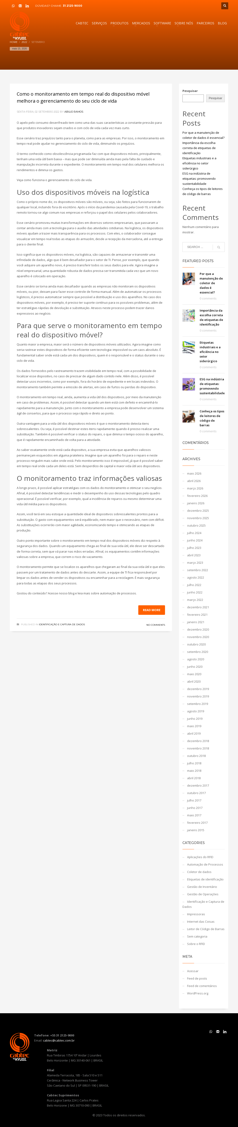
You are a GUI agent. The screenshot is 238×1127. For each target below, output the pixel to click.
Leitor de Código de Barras (206, 929)
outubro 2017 (196, 793)
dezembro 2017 (198, 785)
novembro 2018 (198, 748)
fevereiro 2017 (197, 823)
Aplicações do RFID (200, 857)
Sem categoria (197, 936)
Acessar (192, 971)
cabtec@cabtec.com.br (59, 1040)
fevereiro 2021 (197, 614)
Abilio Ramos (73, 111)
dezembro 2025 (198, 510)
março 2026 (195, 488)
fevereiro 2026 (197, 496)
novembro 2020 (198, 637)
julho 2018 (194, 763)
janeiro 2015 (195, 830)
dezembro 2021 (198, 607)
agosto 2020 (195, 659)
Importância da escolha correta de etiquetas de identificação (199, 148)
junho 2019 (194, 719)
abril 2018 (194, 778)
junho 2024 (194, 540)
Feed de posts (197, 978)
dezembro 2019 (198, 689)
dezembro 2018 (198, 741)
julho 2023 (194, 548)
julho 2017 (194, 800)
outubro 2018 (196, 756)
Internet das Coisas (201, 921)
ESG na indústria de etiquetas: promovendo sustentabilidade (199, 178)
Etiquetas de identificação (205, 879)
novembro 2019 (198, 696)
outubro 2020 (196, 644)
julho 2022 (194, 585)
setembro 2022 (197, 570)
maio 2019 (194, 726)
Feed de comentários (202, 986)
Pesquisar (190, 91)
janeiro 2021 (195, 622)
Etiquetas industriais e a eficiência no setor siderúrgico (199, 163)
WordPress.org (197, 993)
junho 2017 (194, 808)
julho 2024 (194, 533)
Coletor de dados (199, 872)
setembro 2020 (197, 652)
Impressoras (196, 914)
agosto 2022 (195, 577)
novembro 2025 (198, 518)
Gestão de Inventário (202, 887)
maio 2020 (194, 674)
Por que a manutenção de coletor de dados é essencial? (211, 283)
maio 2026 (194, 473)
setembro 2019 (197, 704)
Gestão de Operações (202, 894)
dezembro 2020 (198, 629)
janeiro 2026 (195, 503)
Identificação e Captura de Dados (62, 624)
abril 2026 (194, 481)
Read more (151, 610)
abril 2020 (194, 681)
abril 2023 (194, 555)
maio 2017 (194, 815)
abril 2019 (194, 733)
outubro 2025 (196, 525)
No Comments (155, 624)
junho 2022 (194, 592)
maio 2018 (194, 771)
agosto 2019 (195, 711)
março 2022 (195, 600)
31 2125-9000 (72, 5)
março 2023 (195, 562)
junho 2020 (194, 666)
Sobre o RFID (196, 944)
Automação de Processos (205, 864)
